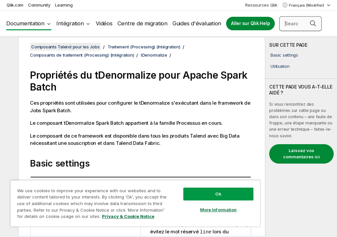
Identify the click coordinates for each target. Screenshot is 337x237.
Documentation (25, 23)
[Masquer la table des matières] (8, 47)
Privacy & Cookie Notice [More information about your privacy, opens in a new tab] (128, 216)
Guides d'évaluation (196, 23)
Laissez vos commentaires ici (301, 154)
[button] (313, 23)
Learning (63, 5)
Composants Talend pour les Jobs (65, 46)
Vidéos (104, 23)
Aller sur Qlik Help (250, 23)
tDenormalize (154, 55)
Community (39, 5)
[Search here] (300, 24)
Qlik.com (15, 5)
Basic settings (284, 55)
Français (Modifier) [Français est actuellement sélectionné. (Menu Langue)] (307, 5)
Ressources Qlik (261, 5)
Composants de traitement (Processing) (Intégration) (82, 55)
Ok (218, 194)
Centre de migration (142, 23)
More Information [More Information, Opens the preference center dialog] (218, 209)
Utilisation (280, 66)
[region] (135, 203)
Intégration (70, 23)
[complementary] (301, 137)
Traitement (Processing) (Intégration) (144, 46)
